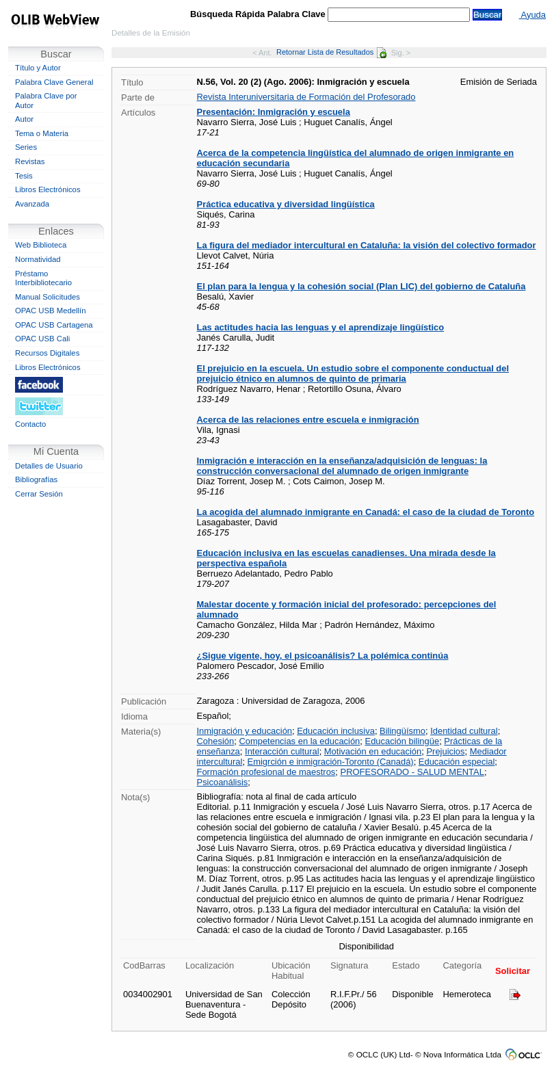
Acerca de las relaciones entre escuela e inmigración (308, 419)
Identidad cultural (464, 731)
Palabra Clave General (54, 82)
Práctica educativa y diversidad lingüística (286, 204)
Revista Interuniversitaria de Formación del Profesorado (306, 97)
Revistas (29, 161)
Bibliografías (36, 479)
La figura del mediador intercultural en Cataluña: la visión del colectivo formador (366, 245)
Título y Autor (38, 68)
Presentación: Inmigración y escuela (273, 112)
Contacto (30, 424)
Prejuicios (445, 751)
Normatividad (38, 259)
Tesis (24, 176)
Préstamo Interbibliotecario (43, 278)
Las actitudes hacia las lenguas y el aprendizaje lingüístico (321, 327)
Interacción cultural (282, 751)
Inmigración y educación (245, 731)
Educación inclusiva (336, 731)
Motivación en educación (372, 751)
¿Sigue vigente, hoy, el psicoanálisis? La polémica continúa (323, 655)
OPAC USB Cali (42, 338)
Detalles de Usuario (49, 466)
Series (26, 147)
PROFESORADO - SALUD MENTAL (412, 772)
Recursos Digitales (47, 353)
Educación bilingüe (402, 741)
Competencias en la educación (299, 741)
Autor (24, 119)
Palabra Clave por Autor (46, 100)
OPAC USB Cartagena (54, 325)
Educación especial (456, 761)
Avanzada (32, 204)
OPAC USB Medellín (50, 310)
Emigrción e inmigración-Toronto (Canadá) (331, 761)
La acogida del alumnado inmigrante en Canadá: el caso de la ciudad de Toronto (366, 512)
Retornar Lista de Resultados (331, 52)
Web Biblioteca (40, 245)
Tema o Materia (41, 133)
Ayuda (532, 15)
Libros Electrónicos (48, 189)
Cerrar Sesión (39, 494)
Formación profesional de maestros (266, 772)
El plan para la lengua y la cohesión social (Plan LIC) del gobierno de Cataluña (361, 286)
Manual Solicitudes (47, 297)
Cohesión (216, 741)
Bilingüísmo (402, 731)
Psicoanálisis (222, 782)
